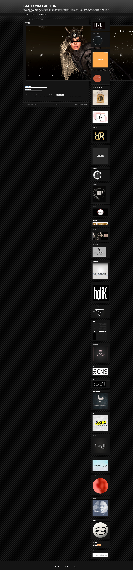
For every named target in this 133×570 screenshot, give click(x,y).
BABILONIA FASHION (39, 6)
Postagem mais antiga (81, 104)
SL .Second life (73, 97)
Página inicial (56, 104)
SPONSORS (42, 14)
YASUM (79, 97)
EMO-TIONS (47, 97)
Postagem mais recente (31, 104)
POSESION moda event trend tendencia (60, 97)
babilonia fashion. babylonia (37, 97)
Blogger (75, 566)
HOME (27, 14)
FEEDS (34, 14)
